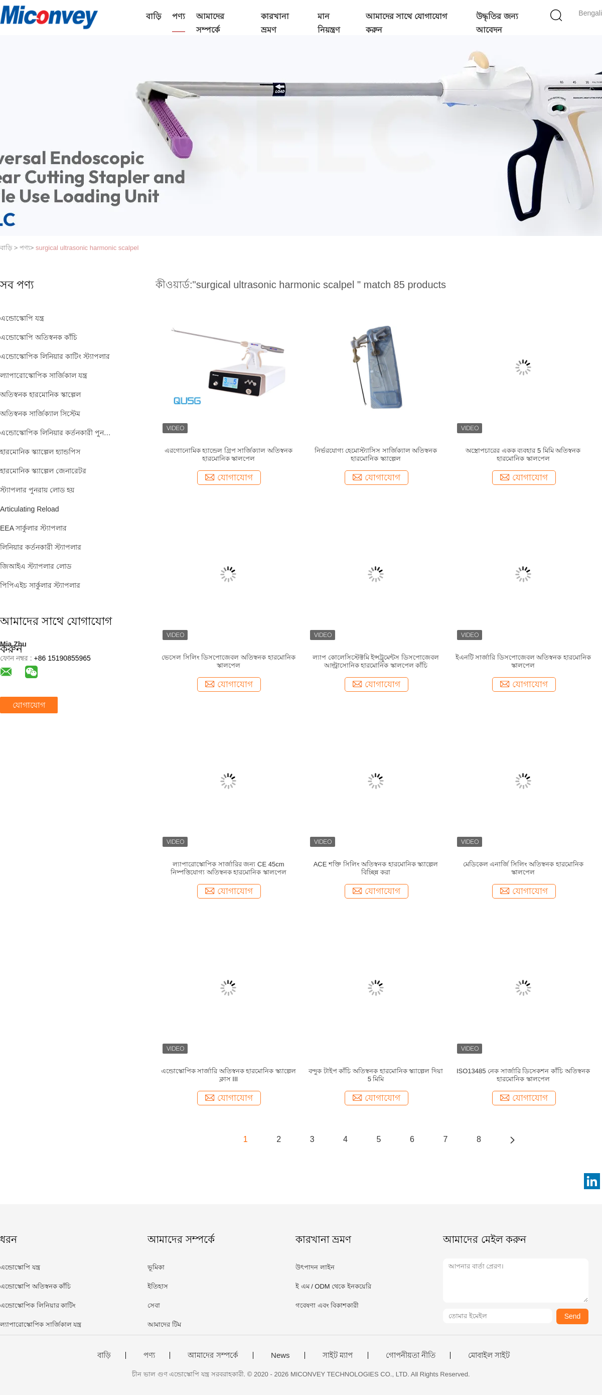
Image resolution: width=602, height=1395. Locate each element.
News (280, 1355)
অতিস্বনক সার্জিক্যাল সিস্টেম (40, 414)
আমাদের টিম (164, 1324)
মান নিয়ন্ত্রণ (329, 23)
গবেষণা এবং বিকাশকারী (327, 1305)
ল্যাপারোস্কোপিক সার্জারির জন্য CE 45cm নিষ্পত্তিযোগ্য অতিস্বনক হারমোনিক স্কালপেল (228, 868)
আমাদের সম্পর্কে (210, 23)
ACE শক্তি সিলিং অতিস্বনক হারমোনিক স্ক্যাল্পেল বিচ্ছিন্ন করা (376, 868)
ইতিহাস (157, 1286)
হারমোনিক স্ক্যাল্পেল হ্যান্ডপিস (40, 452)
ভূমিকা (156, 1267)
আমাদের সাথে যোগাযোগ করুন (406, 23)
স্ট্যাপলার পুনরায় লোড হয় (37, 490)
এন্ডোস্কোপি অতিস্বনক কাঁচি (38, 337)
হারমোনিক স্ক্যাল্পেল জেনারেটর (43, 471)
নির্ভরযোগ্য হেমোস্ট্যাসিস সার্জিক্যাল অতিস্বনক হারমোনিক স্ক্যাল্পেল (376, 454)
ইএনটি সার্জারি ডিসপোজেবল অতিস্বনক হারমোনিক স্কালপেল (523, 661)
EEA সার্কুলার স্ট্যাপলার (33, 528)
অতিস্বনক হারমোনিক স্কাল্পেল (40, 395)
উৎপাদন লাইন (315, 1267)
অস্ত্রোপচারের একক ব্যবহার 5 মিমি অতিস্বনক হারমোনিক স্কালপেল (523, 454)
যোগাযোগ (29, 705)
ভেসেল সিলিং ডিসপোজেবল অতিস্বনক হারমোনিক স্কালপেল (228, 661)
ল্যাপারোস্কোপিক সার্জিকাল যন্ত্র (43, 375)
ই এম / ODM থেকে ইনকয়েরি (333, 1286)
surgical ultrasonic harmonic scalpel (87, 247)
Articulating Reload (29, 509)
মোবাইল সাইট (489, 1355)
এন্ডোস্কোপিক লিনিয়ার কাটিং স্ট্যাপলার (55, 356)
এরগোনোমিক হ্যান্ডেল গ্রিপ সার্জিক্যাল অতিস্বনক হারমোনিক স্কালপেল (228, 454)
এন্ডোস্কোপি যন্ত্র (22, 318)
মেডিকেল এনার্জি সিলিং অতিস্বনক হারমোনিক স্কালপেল (523, 868)
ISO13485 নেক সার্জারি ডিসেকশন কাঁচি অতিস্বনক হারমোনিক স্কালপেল (523, 1075)
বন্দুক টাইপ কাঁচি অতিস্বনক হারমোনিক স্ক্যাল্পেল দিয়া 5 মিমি (376, 1075)
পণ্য (178, 16)
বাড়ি (153, 16)
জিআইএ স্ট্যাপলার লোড (35, 566)
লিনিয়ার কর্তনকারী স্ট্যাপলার (40, 547)
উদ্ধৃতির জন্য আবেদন (497, 23)
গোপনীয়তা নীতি (410, 1355)
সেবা (153, 1305)
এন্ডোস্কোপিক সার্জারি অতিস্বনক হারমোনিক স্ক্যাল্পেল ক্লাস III (228, 1075)
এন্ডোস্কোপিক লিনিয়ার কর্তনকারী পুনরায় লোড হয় (57, 433)
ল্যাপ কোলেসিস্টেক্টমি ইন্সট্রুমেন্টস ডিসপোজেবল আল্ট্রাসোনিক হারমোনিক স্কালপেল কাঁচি (376, 661)
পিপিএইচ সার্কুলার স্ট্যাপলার (40, 585)
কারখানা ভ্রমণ (275, 23)
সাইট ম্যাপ (338, 1355)
